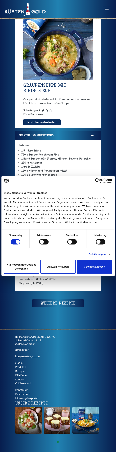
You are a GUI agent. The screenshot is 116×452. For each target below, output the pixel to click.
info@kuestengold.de (27, 356)
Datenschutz (22, 394)
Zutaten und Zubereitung (56, 136)
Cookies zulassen (94, 266)
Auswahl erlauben (58, 266)
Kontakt (19, 379)
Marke (18, 362)
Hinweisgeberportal (26, 398)
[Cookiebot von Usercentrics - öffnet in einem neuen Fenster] (97, 180)
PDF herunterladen (42, 122)
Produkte (20, 367)
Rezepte (20, 371)
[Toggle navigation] (106, 9)
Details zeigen (97, 254)
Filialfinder (21, 375)
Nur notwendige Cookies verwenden (21, 266)
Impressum (21, 389)
